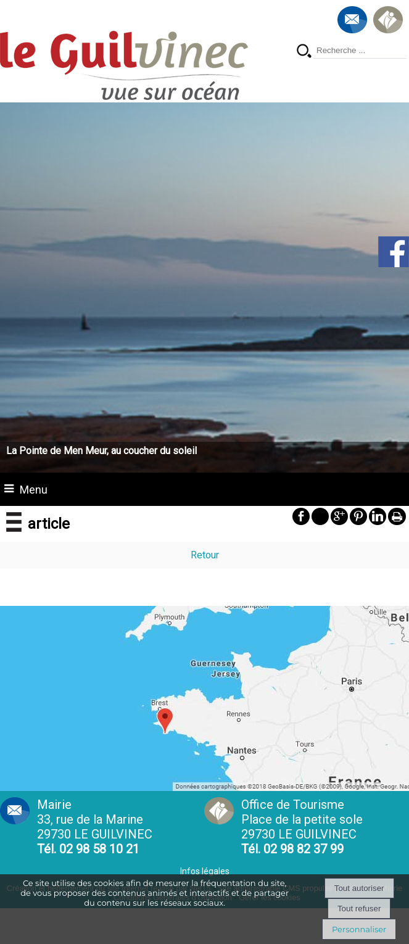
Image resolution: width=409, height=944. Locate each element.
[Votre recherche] (359, 51)
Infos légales (204, 871)
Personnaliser (359, 929)
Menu (34, 489)
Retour (205, 555)
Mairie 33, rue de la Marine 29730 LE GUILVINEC (94, 826)
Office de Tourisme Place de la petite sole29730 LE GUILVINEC (302, 826)
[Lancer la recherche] (304, 52)
